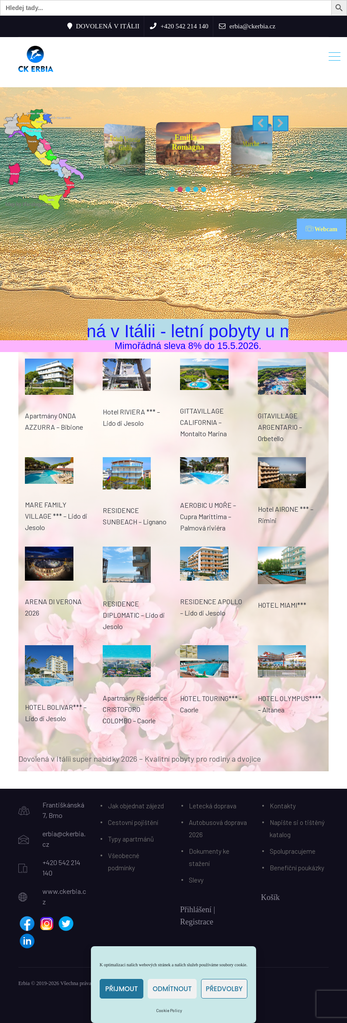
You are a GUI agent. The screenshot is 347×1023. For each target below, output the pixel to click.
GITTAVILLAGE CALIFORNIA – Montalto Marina (203, 422)
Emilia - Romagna (203, 142)
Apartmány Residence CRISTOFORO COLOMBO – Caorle (135, 709)
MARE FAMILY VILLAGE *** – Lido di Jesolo (56, 515)
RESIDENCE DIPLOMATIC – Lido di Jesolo (134, 614)
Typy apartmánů (131, 839)
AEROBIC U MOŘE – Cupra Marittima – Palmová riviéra (208, 516)
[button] (260, 123)
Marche (263, 144)
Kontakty (283, 806)
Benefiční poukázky (297, 868)
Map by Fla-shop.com (28, 204)
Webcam (321, 228)
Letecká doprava (212, 806)
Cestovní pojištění (133, 822)
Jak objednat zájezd (136, 806)
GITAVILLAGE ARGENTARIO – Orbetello (280, 426)
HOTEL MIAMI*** (282, 605)
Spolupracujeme (293, 851)
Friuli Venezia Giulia (139, 143)
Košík (270, 897)
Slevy (196, 880)
